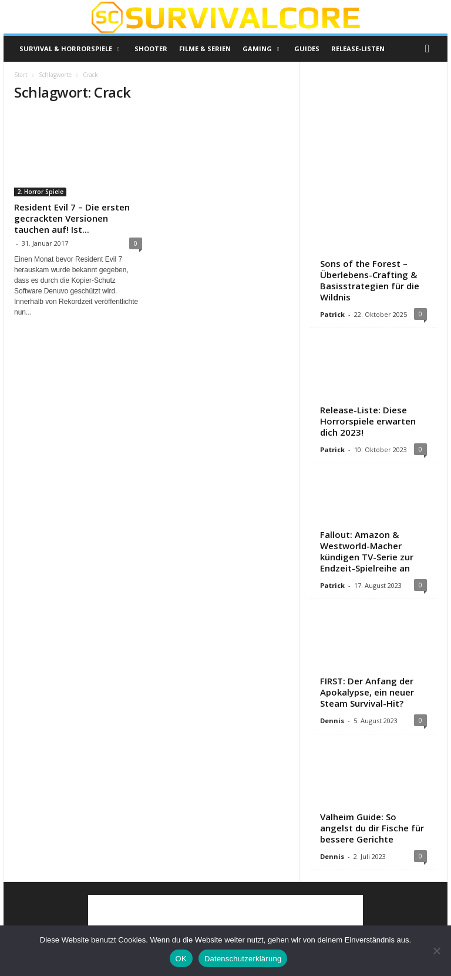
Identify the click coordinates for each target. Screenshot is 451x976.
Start (21, 75)
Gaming (261, 49)
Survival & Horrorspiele (69, 49)
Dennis (332, 720)
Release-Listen (358, 48)
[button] (430, 49)
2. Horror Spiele (40, 192)
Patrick (332, 314)
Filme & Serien (205, 48)
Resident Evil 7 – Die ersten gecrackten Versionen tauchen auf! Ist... (72, 218)
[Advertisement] (374, 132)
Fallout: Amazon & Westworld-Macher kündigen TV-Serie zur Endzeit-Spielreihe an (366, 551)
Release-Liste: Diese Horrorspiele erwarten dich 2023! (368, 421)
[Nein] (436, 951)
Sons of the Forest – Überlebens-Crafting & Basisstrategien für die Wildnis (369, 280)
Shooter (150, 48)
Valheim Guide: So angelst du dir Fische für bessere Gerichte (372, 828)
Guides (306, 48)
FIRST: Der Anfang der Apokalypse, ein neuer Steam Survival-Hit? (367, 692)
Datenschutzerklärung (242, 958)
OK (181, 958)
